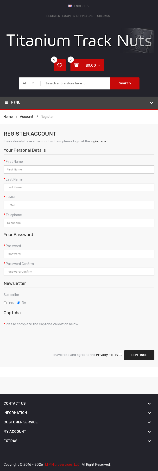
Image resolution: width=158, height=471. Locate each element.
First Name (14, 162)
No (21, 303)
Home (8, 117)
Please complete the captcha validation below (42, 324)
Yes (9, 303)
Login (66, 16)
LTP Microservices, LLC (62, 465)
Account (26, 117)
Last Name (14, 179)
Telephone (14, 215)
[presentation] (40, 337)
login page (98, 141)
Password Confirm (20, 264)
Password (13, 246)
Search (125, 83)
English (79, 6)
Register (53, 16)
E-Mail (10, 197)
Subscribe (11, 295)
